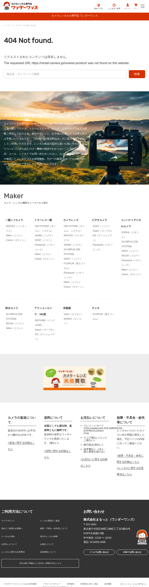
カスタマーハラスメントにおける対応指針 (22, 577)
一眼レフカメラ (16, 220)
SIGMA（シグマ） (44, 236)
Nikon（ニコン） (15, 236)
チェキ (96, 309)
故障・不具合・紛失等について (57, 527)
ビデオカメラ (101, 220)
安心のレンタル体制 (51, 533)
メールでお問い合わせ (97, 553)
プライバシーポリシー (59, 577)
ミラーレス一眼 (45, 220)
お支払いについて (11, 540)
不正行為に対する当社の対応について (65, 580)
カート (134, 7)
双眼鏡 (68, 309)
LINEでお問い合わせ (132, 553)
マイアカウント (10, 521)
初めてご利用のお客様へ (15, 527)
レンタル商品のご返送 (52, 521)
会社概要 (36, 580)
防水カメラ (13, 309)
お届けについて (49, 540)
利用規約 (80, 577)
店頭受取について (50, 546)
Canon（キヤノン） (16, 241)
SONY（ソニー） (44, 241)
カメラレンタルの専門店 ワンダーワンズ (74, 16)
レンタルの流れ (10, 533)
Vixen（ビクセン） (74, 315)
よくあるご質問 (106, 7)
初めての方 (90, 7)
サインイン (122, 7)
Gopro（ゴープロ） (103, 231)
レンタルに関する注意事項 (16, 546)
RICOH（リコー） (131, 256)
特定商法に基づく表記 (102, 577)
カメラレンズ (72, 220)
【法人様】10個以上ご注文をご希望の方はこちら (40, 557)
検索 (137, 75)
